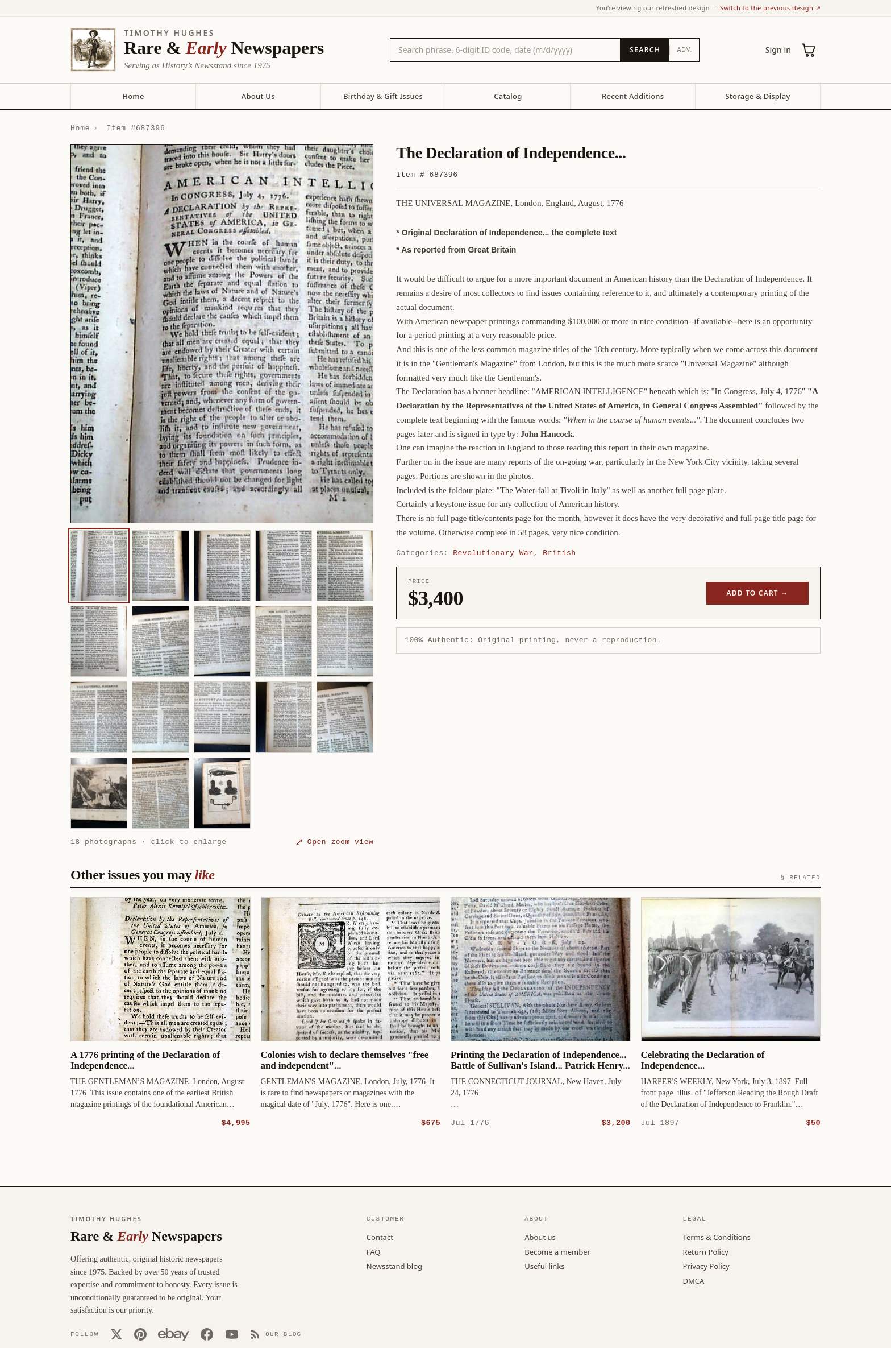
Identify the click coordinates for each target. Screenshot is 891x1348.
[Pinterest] (140, 1334)
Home (133, 96)
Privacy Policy (706, 1265)
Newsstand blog (394, 1265)
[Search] (644, 50)
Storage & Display (757, 96)
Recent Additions (633, 96)
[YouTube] (231, 1334)
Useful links (544, 1265)
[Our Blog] (276, 1333)
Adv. (684, 49)
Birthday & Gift (383, 96)
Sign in (778, 49)
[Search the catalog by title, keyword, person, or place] (505, 50)
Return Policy (705, 1251)
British (559, 553)
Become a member (557, 1251)
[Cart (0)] (809, 50)
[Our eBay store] (173, 1334)
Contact (380, 1236)
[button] (221, 333)
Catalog (508, 96)
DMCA (694, 1280)
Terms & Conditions (717, 1236)
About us (540, 1236)
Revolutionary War (493, 553)
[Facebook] (207, 1334)
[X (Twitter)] (116, 1334)
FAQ (374, 1251)
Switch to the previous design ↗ (770, 7)
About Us (258, 96)
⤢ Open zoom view (334, 842)
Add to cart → (758, 593)
